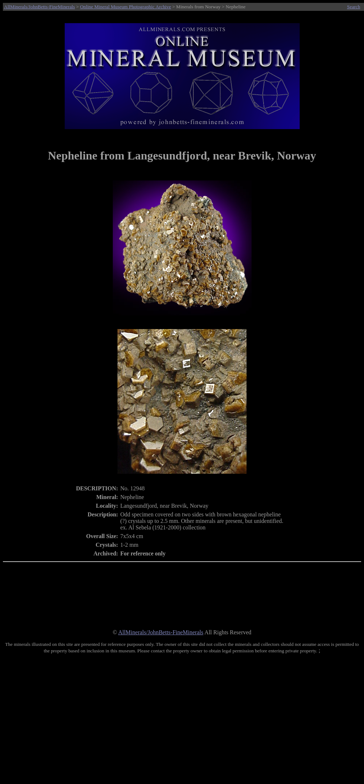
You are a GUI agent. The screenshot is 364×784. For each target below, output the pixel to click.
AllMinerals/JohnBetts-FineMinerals (39, 6)
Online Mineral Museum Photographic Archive (125, 6)
